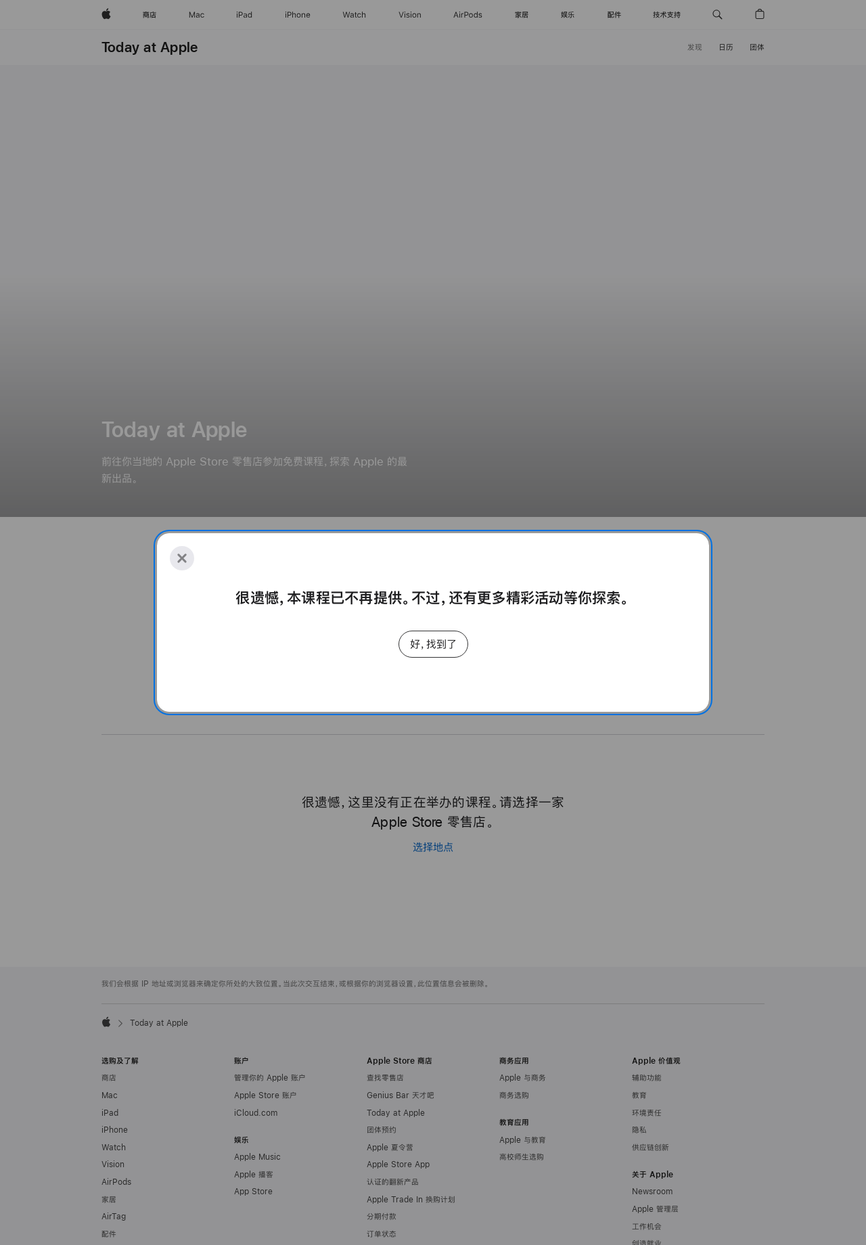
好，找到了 (433, 644)
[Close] (182, 558)
